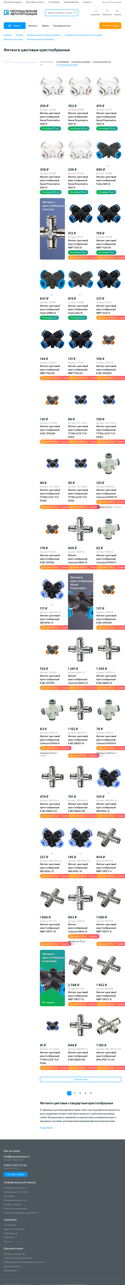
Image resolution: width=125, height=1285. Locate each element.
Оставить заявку (110, 25)
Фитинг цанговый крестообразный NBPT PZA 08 (106, 244)
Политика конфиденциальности (20, 1212)
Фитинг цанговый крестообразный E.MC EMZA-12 (106, 679)
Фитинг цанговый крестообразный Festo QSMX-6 (50, 309)
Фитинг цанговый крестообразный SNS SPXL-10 (78, 868)
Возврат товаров (12, 1204)
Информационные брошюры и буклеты (24, 1262)
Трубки (45, 25)
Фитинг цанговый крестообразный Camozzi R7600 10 (106, 493)
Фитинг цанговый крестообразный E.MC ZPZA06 (50, 430)
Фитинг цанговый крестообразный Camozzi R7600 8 (50, 740)
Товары (14, 25)
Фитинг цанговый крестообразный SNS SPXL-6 (106, 807)
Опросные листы (12, 1266)
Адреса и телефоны (14, 1229)
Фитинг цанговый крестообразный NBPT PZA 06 (50, 370)
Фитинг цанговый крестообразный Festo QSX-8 (106, 180)
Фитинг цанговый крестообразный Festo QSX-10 (78, 309)
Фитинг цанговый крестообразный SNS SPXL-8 (50, 619)
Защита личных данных (16, 1208)
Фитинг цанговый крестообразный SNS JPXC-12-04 (106, 1056)
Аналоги (87, 2)
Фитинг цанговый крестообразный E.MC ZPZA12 (50, 559)
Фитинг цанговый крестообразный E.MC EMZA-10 (78, 740)
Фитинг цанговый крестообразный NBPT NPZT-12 (78, 996)
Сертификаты (11, 1233)
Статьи (7, 1241)
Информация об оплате (16, 1192)
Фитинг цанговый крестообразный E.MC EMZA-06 (78, 1056)
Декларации (10, 1270)
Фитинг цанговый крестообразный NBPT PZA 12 (106, 309)
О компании (53, 2)
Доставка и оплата (35, 2)
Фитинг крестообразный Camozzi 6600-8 (77, 928)
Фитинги (32, 25)
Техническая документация (18, 1258)
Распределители (62, 25)
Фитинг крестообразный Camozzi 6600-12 (78, 679)
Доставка (9, 1196)
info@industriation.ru (17, 1156)
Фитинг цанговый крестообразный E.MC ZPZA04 (106, 370)
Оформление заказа (14, 1187)
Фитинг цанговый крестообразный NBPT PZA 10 (78, 244)
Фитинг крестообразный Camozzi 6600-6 (77, 559)
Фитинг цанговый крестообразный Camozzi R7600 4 (106, 559)
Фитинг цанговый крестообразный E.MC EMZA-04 (50, 807)
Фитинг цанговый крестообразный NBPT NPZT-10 (50, 928)
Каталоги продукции (14, 1254)
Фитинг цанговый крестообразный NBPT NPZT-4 (106, 868)
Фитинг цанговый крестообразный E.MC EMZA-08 (78, 807)
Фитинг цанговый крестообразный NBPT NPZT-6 (106, 928)
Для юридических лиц (15, 1200)
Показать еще (80, 1079)
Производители (71, 2)
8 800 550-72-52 (15, 1165)
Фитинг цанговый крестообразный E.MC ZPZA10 (50, 679)
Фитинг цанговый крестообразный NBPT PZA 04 (78, 370)
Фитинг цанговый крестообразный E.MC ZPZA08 (106, 619)
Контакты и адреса (13, 2)
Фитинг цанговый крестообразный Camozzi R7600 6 (106, 740)
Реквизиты (9, 1237)
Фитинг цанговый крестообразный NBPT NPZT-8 (106, 996)
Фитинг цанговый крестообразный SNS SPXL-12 (50, 868)
